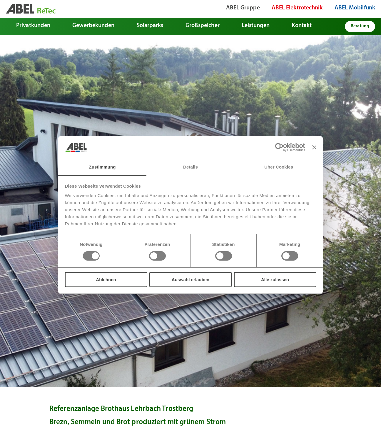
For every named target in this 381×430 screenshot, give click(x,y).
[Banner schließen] (314, 147)
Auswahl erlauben (190, 279)
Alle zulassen (275, 279)
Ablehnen (106, 279)
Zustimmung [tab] (102, 166)
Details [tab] (190, 166)
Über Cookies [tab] (278, 166)
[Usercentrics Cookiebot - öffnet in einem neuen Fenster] (279, 147)
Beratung (360, 26)
